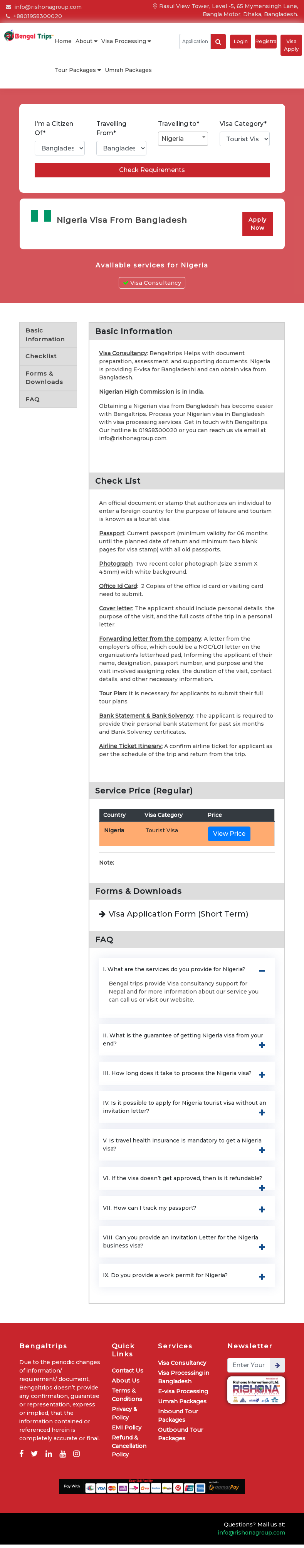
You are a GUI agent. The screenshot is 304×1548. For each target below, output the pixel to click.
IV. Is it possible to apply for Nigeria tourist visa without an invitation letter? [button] (187, 1111)
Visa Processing (126, 41)
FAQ (32, 402)
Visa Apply (291, 45)
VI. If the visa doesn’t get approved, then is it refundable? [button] (187, 1182)
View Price (229, 837)
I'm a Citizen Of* (54, 128)
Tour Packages (78, 70)
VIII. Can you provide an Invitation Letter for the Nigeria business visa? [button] (187, 1246)
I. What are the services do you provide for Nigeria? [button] (187, 973)
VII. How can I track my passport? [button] (187, 1212)
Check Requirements (152, 175)
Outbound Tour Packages (180, 1437)
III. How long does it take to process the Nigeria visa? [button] (187, 1077)
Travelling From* (111, 128)
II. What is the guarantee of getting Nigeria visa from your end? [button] (187, 1044)
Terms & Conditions (127, 1398)
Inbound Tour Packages (178, 1419)
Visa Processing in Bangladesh (183, 1380)
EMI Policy (126, 1431)
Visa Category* (243, 123)
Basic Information (45, 339)
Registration (266, 41)
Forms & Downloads (44, 381)
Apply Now (258, 228)
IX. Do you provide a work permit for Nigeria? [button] (187, 1279)
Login (240, 41)
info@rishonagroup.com (44, 6)
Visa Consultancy (152, 287)
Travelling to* (178, 123)
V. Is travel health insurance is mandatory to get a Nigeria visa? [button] (187, 1149)
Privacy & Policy (124, 1416)
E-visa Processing (183, 1394)
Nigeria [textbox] (172, 138)
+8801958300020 (34, 16)
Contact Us (127, 1374)
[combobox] (183, 139)
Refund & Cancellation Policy (129, 1449)
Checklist (41, 360)
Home (63, 41)
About (86, 41)
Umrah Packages (128, 70)
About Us (125, 1384)
